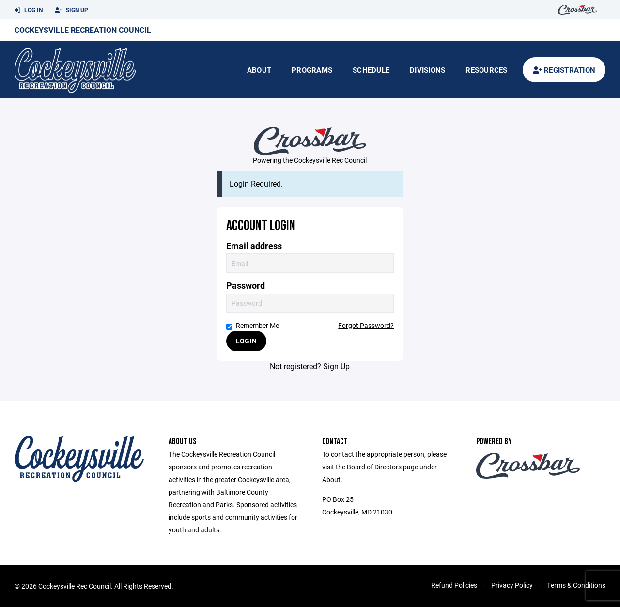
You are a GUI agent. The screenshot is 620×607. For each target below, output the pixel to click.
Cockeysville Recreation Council (83, 30)
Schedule (371, 70)
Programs (312, 70)
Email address (254, 245)
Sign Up (71, 10)
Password (245, 285)
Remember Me (252, 325)
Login (246, 340)
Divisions (427, 70)
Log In (29, 10)
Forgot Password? (366, 325)
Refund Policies (454, 585)
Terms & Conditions (576, 585)
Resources (486, 70)
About (259, 70)
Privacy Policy (512, 585)
